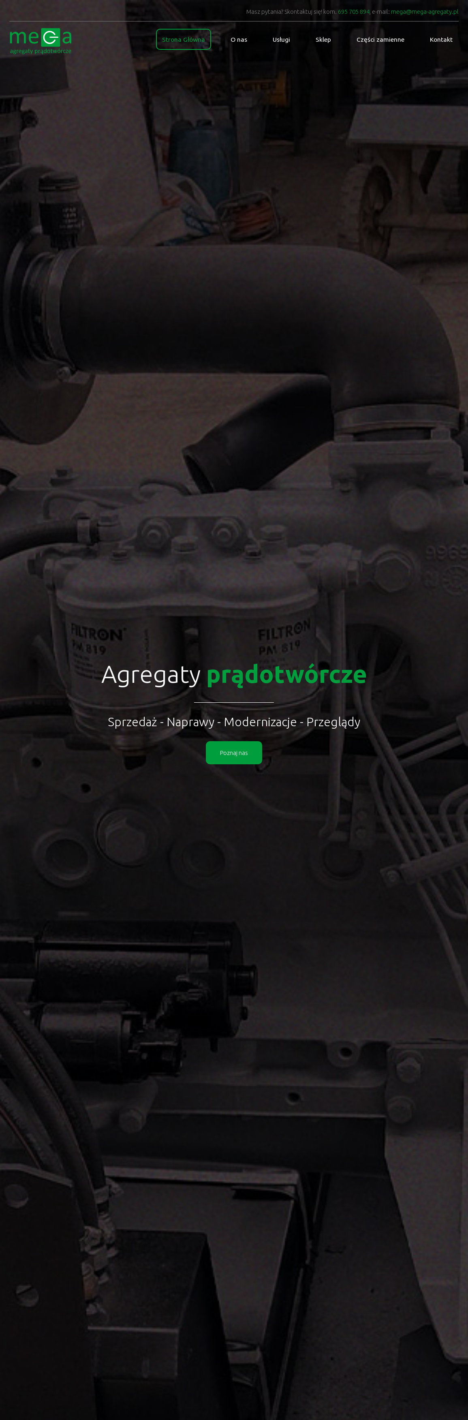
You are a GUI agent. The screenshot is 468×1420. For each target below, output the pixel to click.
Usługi (282, 39)
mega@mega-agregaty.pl (425, 11)
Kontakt (441, 39)
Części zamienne (380, 39)
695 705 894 (354, 11)
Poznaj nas (234, 752)
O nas (241, 39)
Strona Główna (187, 39)
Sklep (324, 39)
